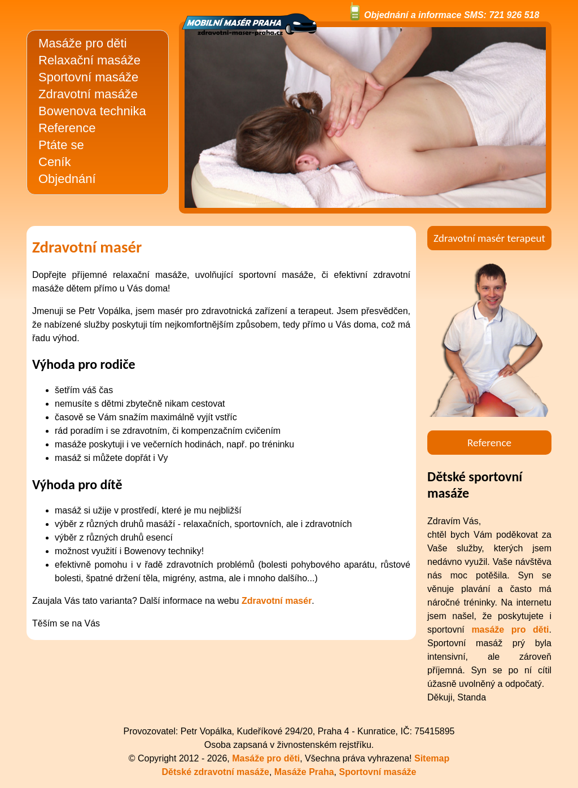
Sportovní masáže (88, 77)
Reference (67, 128)
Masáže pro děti (82, 43)
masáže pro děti (510, 629)
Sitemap (431, 758)
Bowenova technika (92, 111)
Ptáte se (61, 145)
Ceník (54, 162)
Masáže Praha (304, 772)
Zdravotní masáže (88, 94)
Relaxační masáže (89, 60)
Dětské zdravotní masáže (215, 772)
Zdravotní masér (277, 601)
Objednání (67, 179)
